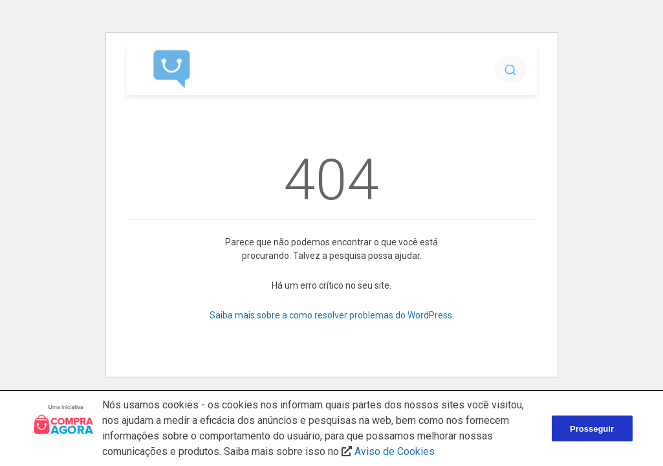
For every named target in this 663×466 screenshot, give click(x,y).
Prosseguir (592, 429)
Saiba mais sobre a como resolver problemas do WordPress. (332, 315)
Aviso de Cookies (394, 451)
